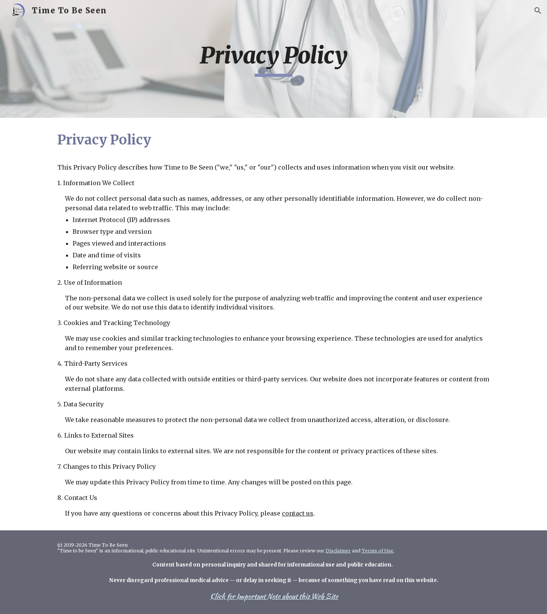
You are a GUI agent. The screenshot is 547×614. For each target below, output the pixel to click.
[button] (538, 11)
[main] (273, 59)
